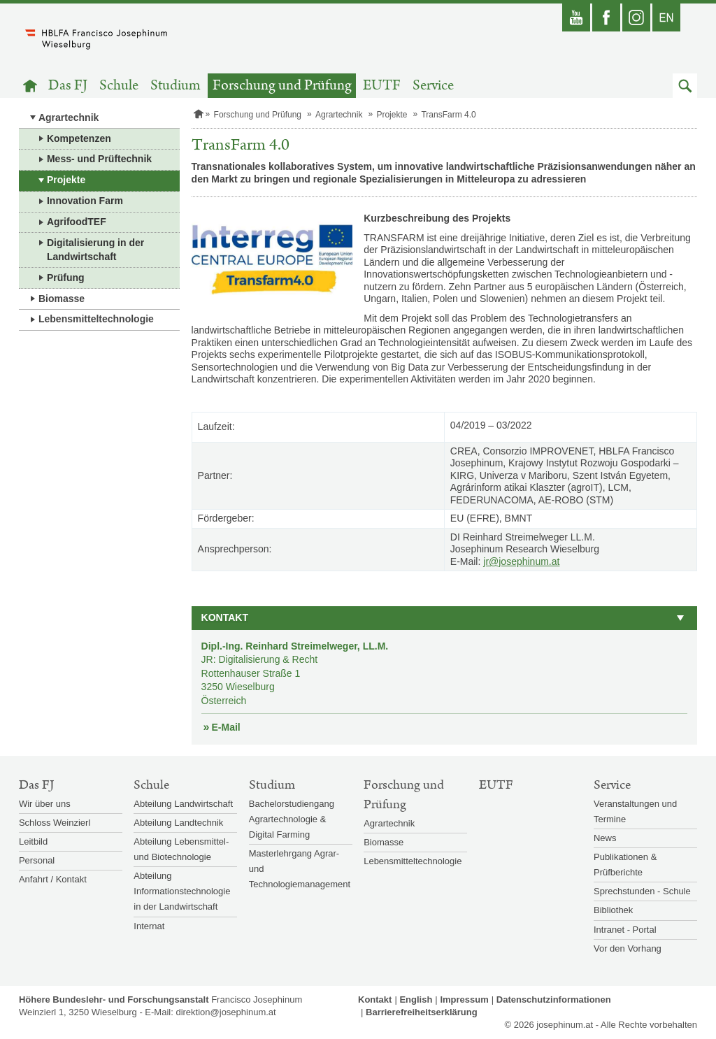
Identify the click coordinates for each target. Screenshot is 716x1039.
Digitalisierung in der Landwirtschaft (95, 249)
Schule (118, 86)
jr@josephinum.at (521, 561)
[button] (685, 85)
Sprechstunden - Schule (642, 891)
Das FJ (67, 86)
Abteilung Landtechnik (178, 822)
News (605, 838)
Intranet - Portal (625, 929)
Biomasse (61, 298)
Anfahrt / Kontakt (53, 879)
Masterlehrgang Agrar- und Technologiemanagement (299, 868)
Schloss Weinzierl (54, 822)
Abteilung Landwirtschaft (183, 803)
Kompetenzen (79, 138)
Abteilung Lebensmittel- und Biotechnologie (181, 849)
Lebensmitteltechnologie (96, 318)
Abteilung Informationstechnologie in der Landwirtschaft (182, 891)
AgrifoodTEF (76, 221)
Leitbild (33, 841)
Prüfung (66, 277)
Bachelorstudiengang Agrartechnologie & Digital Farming (291, 819)
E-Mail (226, 727)
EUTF (382, 86)
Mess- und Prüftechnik (99, 158)
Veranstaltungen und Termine (635, 811)
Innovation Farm (85, 200)
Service (433, 86)
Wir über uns (45, 803)
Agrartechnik (68, 117)
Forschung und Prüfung (282, 86)
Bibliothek (613, 910)
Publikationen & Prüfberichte (625, 864)
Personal (37, 860)
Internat (149, 926)
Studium (175, 86)
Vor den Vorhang (627, 948)
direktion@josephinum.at (225, 1012)
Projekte (66, 179)
